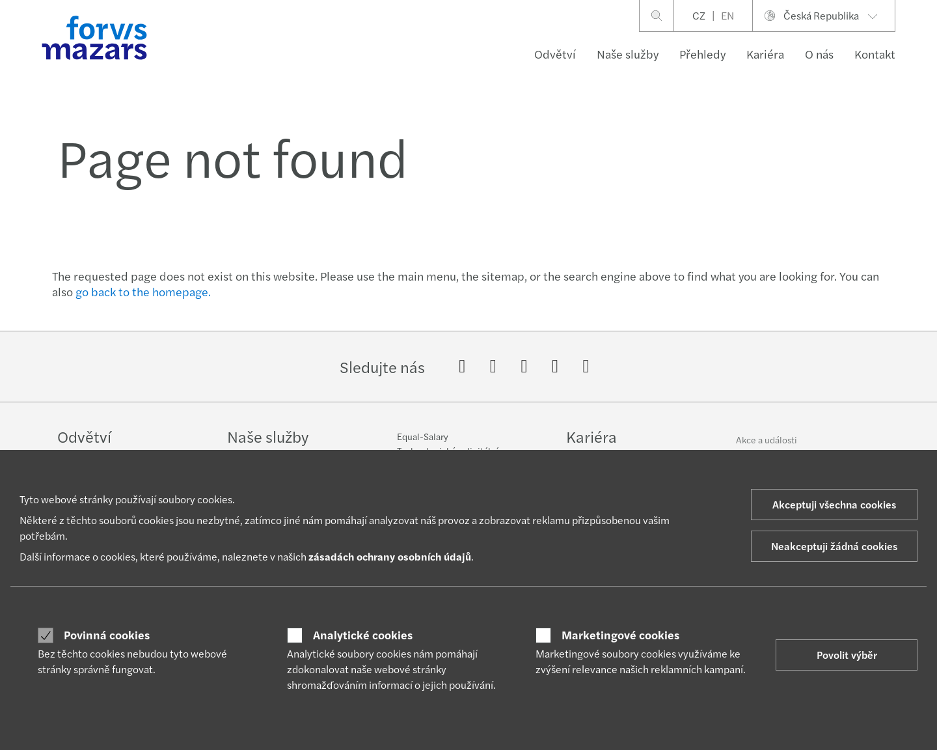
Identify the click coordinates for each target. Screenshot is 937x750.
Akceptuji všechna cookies (834, 504)
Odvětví (555, 54)
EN (727, 15)
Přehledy (702, 54)
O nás (819, 54)
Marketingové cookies (620, 635)
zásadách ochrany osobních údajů (389, 556)
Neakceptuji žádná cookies (834, 545)
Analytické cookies (363, 635)
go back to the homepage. (143, 291)
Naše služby (628, 54)
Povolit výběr (847, 654)
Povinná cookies (107, 635)
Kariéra (765, 54)
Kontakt (874, 54)
